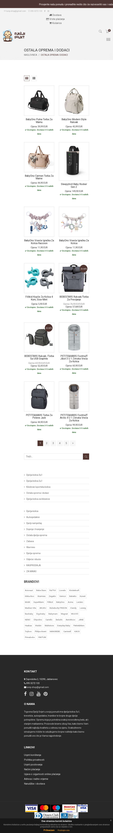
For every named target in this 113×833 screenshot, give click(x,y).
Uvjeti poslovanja (33, 764)
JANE (81, 620)
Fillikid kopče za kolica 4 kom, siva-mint (39, 298)
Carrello (49, 620)
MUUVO (74, 614)
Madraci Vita (30, 608)
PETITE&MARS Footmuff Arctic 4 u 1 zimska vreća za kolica (74, 418)
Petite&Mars (78, 625)
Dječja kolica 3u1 (34, 475)
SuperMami (38, 602)
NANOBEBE (55, 631)
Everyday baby (63, 625)
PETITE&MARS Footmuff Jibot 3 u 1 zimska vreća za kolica (74, 359)
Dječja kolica (32, 511)
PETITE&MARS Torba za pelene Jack (39, 416)
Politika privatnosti (34, 759)
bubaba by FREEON (58, 608)
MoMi (27, 602)
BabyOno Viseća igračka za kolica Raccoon (39, 242)
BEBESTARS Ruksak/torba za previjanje (74, 298)
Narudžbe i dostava (34, 783)
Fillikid (50, 602)
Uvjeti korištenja (32, 755)
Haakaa (28, 625)
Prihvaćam (49, 830)
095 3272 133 (35, 11)
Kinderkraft (74, 590)
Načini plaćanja (32, 769)
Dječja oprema (33, 553)
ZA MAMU (31, 571)
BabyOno (60, 602)
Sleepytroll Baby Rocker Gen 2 (74, 185)
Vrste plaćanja (55, 19)
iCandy (73, 608)
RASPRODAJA (33, 565)
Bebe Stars (41, 590)
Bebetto (72, 596)
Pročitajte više (64, 830)
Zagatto (52, 596)
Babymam (53, 614)
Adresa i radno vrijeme (36, 778)
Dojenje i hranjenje (35, 529)
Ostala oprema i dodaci (37, 493)
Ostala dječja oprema (36, 535)
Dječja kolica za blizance (38, 499)
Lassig (83, 608)
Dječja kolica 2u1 (34, 481)
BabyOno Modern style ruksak (74, 121)
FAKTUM (42, 637)
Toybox (28, 631)
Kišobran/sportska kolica (38, 487)
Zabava (30, 541)
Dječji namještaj (34, 523)
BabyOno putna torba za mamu (39, 121)
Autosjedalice (33, 517)
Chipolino (38, 620)
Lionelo (62, 590)
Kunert (83, 596)
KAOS (77, 631)
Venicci (62, 596)
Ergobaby (40, 614)
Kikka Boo (29, 596)
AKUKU (43, 608)
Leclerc (80, 602)
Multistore (49, 625)
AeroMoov (70, 620)
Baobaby (29, 614)
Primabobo (30, 637)
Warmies (30, 547)
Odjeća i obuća (33, 559)
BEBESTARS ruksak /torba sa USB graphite (39, 357)
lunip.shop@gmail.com (15, 11)
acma (70, 602)
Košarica (55, 23)
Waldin (38, 625)
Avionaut (29, 590)
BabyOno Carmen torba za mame (39, 177)
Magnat (64, 614)
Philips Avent (40, 631)
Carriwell (67, 631)
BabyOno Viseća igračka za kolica (74, 242)
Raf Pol (52, 590)
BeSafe (59, 620)
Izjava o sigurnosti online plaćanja (42, 774)
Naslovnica (30, 55)
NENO (27, 620)
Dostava (55, 15)
